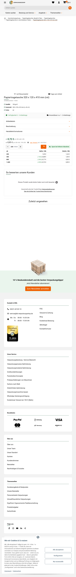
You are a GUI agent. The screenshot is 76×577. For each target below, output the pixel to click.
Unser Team (11, 448)
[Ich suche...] (37, 7)
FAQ (41, 309)
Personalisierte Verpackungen (17, 495)
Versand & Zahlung (46, 313)
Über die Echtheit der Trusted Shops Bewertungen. (38, 191)
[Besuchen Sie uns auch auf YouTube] (17, 528)
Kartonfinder (11, 511)
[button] (59, 2)
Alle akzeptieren (57, 549)
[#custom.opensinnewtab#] (12, 333)
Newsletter (10, 464)
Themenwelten (55, 13)
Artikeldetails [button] (10, 121)
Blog (41, 317)
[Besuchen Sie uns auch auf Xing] (25, 528)
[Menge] (12, 147)
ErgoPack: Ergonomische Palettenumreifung (22, 503)
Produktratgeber (12, 507)
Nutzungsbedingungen (48, 189)
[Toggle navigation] (5, 2)
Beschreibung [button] (11, 126)
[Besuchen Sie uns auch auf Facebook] (9, 528)
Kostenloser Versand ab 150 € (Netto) (20, 400)
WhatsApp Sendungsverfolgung (18, 396)
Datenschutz (17, 571)
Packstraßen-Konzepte (15, 376)
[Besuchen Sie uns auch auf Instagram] (13, 528)
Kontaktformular (45, 329)
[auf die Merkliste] (21, 94)
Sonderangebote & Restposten (17, 487)
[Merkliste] (53, 2)
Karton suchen (11, 13)
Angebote (42, 13)
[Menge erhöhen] (20, 147)
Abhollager (43, 325)
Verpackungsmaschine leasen (17, 392)
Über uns (10, 444)
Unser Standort (12, 452)
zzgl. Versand (34, 142)
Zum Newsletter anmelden (38, 289)
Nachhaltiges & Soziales (15, 469)
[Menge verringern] (8, 147)
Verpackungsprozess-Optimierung (19, 364)
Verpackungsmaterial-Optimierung (19, 368)
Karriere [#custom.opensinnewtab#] (9, 456)
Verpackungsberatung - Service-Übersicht (21, 360)
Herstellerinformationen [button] (14, 131)
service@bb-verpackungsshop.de (21, 314)
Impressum (8, 571)
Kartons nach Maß (13, 384)
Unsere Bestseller (13, 491)
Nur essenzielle (58, 560)
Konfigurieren (57, 555)
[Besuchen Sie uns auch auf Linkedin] (21, 528)
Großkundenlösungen (14, 372)
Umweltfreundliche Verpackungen (19, 499)
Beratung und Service (26, 13)
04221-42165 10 (15, 309)
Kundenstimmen (13, 461)
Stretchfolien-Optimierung (16, 388)
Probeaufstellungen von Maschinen (19, 380)
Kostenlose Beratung (47, 321)
